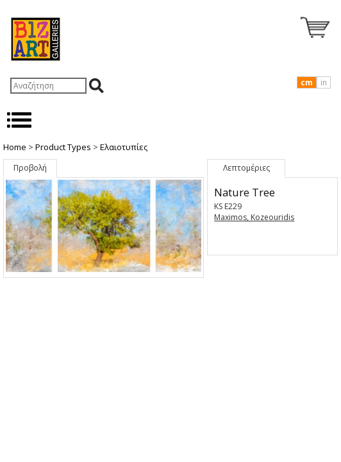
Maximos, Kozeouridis (254, 217)
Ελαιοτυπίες (123, 147)
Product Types (63, 147)
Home (14, 147)
